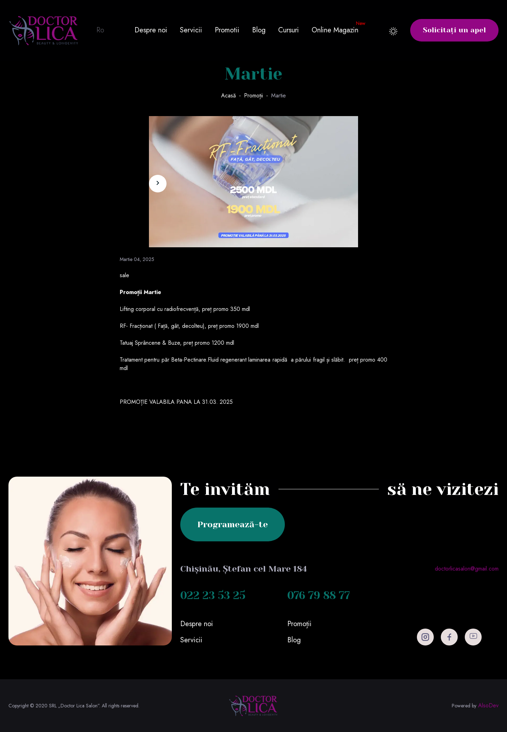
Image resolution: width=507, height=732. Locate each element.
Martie (278, 95)
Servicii (191, 30)
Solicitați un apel (454, 30)
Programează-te (232, 524)
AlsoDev (488, 705)
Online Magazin (335, 30)
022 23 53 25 (212, 595)
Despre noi (150, 30)
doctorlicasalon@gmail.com (467, 569)
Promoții (253, 95)
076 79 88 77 (318, 595)
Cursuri (288, 30)
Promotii (227, 30)
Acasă (228, 95)
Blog (258, 30)
